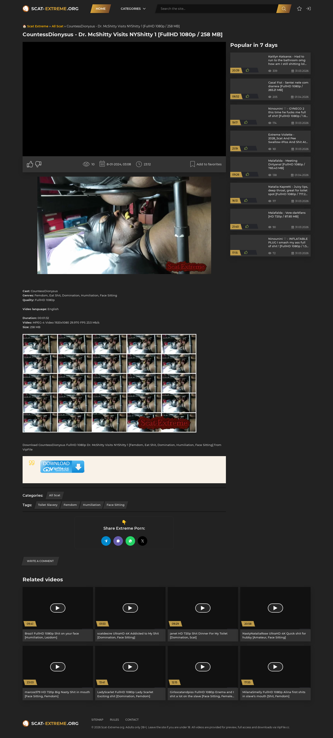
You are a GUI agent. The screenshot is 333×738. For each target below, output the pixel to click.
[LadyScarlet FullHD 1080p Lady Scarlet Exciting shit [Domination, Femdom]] (130, 673)
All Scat (57, 26)
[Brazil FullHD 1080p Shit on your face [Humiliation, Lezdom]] (58, 614)
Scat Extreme (37, 26)
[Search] (283, 8)
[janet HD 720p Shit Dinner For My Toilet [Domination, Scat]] (203, 614)
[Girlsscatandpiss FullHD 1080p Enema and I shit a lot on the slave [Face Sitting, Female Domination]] (203, 673)
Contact (132, 719)
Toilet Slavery (48, 504)
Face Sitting (115, 504)
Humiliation (92, 504)
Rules (114, 719)
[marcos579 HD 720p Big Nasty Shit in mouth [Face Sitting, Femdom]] (58, 673)
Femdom (70, 504)
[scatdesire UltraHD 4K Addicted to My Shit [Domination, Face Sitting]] (130, 614)
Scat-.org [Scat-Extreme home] (54, 8)
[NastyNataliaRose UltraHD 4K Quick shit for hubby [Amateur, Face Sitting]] (275, 614)
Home (101, 9)
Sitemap (97, 719)
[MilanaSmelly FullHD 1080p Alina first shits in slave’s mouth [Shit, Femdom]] (275, 673)
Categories (131, 9)
